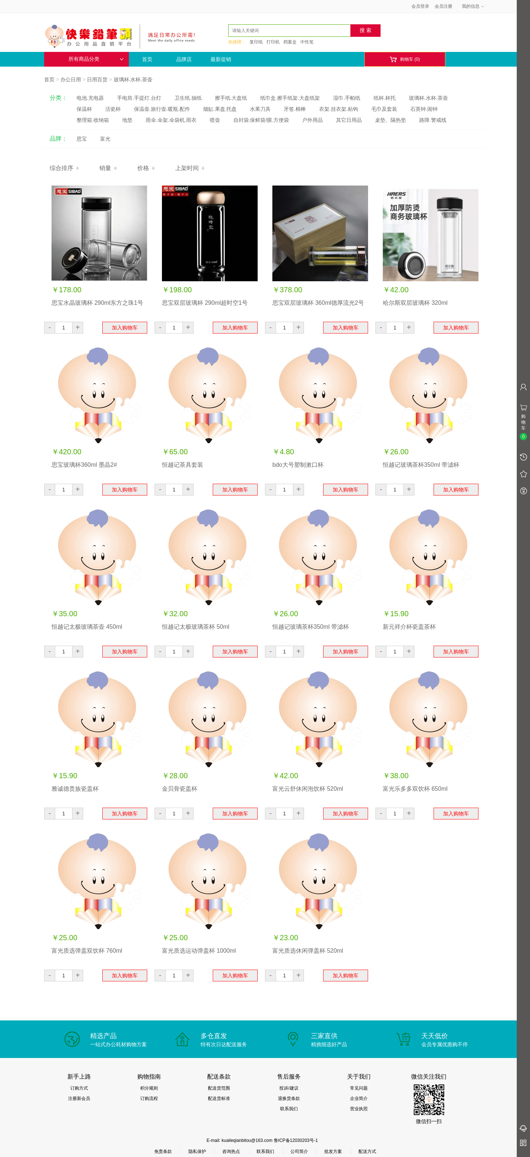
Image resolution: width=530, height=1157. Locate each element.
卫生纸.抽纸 (188, 98)
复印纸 (256, 42)
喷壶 (215, 120)
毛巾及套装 (384, 109)
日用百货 (97, 79)
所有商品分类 (96, 59)
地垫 (127, 120)
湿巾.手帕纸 (346, 98)
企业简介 (359, 1098)
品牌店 (184, 59)
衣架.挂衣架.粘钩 (338, 109)
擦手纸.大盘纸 (231, 98)
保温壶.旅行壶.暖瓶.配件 (162, 109)
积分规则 (149, 1088)
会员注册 (443, 6)
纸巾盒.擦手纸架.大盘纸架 (290, 98)
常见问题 (359, 1088)
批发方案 (333, 1151)
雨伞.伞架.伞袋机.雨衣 (171, 120)
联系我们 (289, 1108)
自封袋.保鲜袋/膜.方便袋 (261, 120)
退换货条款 (289, 1098)
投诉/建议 (288, 1088)
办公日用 (70, 79)
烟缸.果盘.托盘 (220, 109)
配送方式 (367, 1151)
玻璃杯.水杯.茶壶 (133, 79)
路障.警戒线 (432, 120)
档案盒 (290, 42)
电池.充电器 (90, 98)
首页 (147, 59)
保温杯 (84, 109)
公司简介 (299, 1151)
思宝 (82, 139)
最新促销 (221, 59)
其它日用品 (349, 120)
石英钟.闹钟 (424, 109)
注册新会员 (79, 1098)
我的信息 (473, 6)
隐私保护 (197, 1151)
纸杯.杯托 (385, 98)
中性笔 (307, 42)
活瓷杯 (113, 109)
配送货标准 (219, 1098)
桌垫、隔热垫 (390, 120)
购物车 (405, 59)
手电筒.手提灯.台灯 (139, 98)
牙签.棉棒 (295, 109)
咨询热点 (231, 1151)
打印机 (273, 42)
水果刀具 (260, 109)
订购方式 (79, 1088)
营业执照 (359, 1108)
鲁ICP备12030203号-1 (296, 1140)
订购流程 (149, 1098)
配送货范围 (219, 1088)
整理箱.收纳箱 (93, 120)
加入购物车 (125, 328)
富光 (105, 139)
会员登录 (420, 6)
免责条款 (163, 1151)
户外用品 (312, 120)
